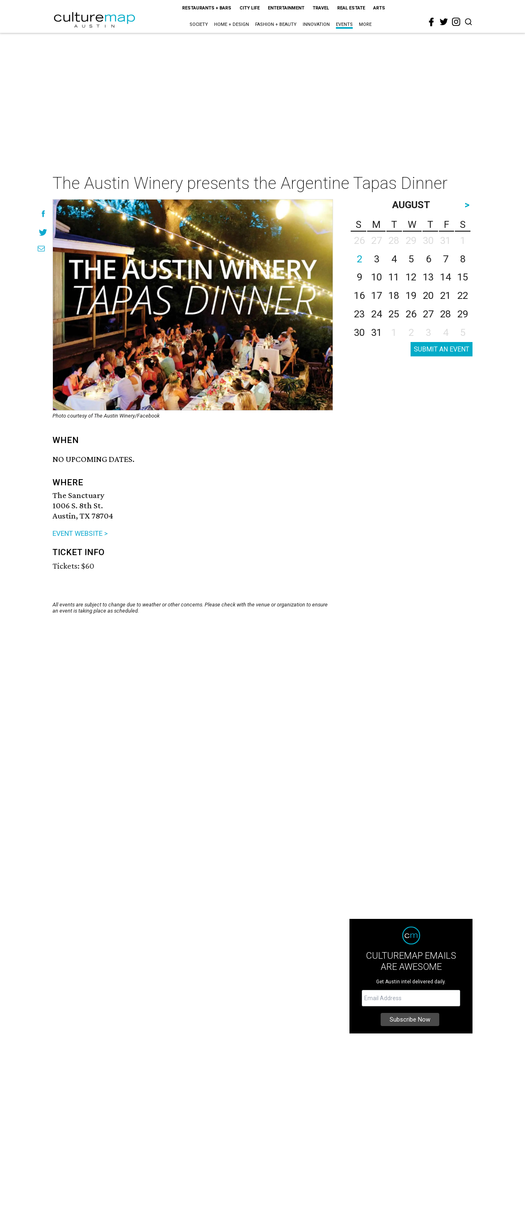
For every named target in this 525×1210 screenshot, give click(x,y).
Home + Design (231, 24)
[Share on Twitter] (43, 232)
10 (376, 277)
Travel (321, 8)
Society (198, 24)
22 (462, 295)
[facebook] (431, 22)
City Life (250, 8)
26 (411, 314)
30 (359, 332)
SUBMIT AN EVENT (441, 349)
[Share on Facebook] (43, 214)
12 (411, 277)
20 (428, 295)
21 (445, 295)
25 (393, 314)
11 (393, 277)
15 (462, 277)
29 (462, 314)
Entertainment (286, 8)
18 (393, 295)
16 (359, 295)
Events (344, 24)
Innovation (316, 24)
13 (428, 277)
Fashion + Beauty (276, 24)
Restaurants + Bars (206, 8)
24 (376, 314)
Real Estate (351, 8)
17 (376, 295)
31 (376, 332)
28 (445, 314)
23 (359, 314)
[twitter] (444, 22)
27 (428, 314)
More (365, 24)
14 (445, 277)
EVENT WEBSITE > (80, 533)
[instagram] (456, 22)
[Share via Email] (41, 248)
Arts (379, 8)
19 (411, 295)
